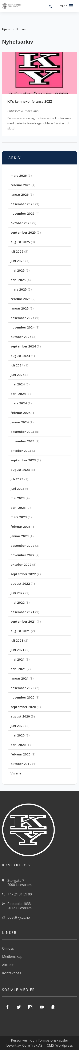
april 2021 (18, 669)
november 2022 (23, 555)
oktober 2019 (21, 764)
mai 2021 (18, 659)
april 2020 (18, 745)
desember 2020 (22, 688)
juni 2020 (17, 726)
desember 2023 (22, 431)
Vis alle (16, 773)
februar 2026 (21, 185)
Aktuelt (7, 965)
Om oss (8, 948)
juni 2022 (17, 593)
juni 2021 (17, 650)
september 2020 (23, 707)
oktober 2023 (21, 450)
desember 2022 (22, 545)
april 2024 (18, 394)
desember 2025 (22, 204)
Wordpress (64, 1045)
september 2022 (23, 574)
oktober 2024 (21, 337)
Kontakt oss (11, 973)
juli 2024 (17, 365)
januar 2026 (20, 194)
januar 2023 (20, 536)
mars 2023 (19, 517)
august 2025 (20, 242)
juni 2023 (17, 488)
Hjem (6, 29)
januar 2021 (20, 678)
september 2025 (23, 232)
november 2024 (23, 327)
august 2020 (20, 716)
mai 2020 (18, 735)
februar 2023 (21, 526)
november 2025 (23, 213)
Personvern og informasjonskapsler (39, 1040)
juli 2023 (17, 479)
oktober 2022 (21, 564)
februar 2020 (21, 754)
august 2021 (20, 631)
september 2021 (23, 621)
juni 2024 (17, 375)
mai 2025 (18, 270)
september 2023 (23, 460)
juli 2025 (17, 251)
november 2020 (23, 697)
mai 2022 (18, 602)
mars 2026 (19, 175)
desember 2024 (22, 318)
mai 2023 (18, 498)
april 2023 (18, 507)
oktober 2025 (21, 223)
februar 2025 (21, 299)
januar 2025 (20, 308)
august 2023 (20, 469)
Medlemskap (12, 956)
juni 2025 (17, 261)
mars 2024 (19, 403)
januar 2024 (20, 422)
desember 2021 (22, 612)
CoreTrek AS (32, 1045)
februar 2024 (21, 413)
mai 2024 (18, 384)
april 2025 (18, 280)
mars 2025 (19, 289)
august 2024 (20, 356)
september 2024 (23, 346)
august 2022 (20, 583)
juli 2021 (17, 640)
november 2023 (23, 441)
